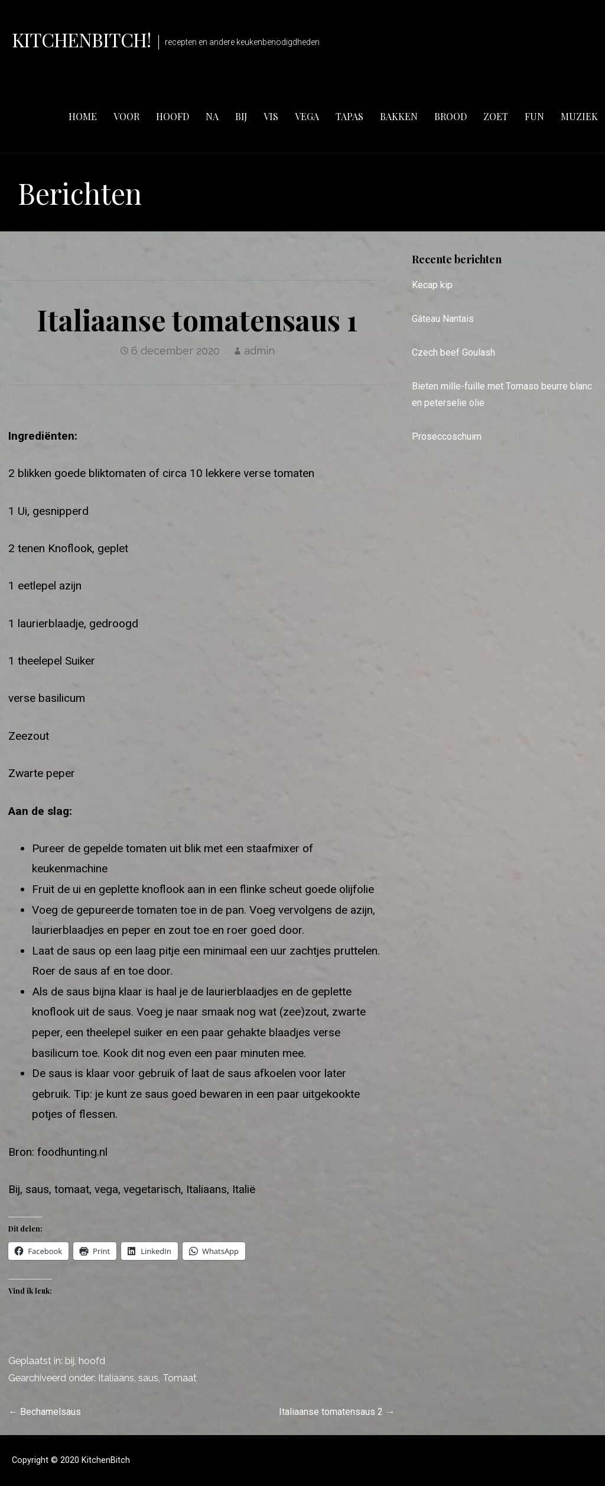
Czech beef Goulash (453, 352)
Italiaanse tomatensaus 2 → (337, 1411)
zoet (495, 116)
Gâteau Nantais (443, 318)
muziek (579, 116)
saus (148, 1378)
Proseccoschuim (447, 436)
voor (126, 116)
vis (271, 116)
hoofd (172, 116)
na (212, 116)
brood (450, 116)
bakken (399, 116)
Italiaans (116, 1378)
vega (307, 116)
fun (534, 116)
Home (83, 116)
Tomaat (179, 1378)
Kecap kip (432, 285)
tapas (349, 116)
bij (241, 116)
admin (259, 350)
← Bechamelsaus (44, 1411)
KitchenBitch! (81, 39)
